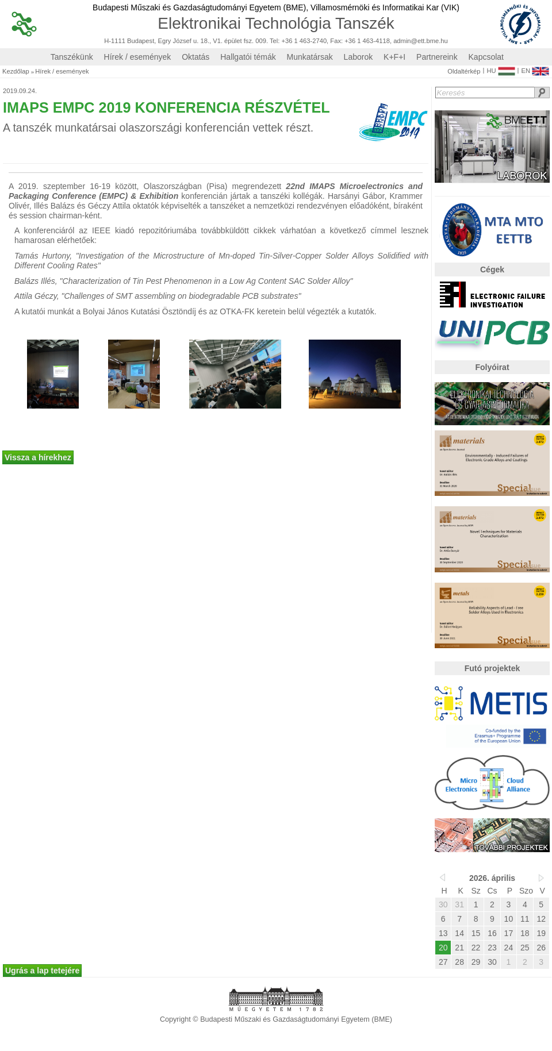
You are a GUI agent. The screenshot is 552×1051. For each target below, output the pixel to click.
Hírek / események (137, 56)
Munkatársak (310, 56)
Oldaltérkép (463, 71)
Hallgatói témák (248, 56)
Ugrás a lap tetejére (42, 970)
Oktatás (195, 56)
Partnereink (437, 56)
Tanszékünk (72, 56)
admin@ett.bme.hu (420, 41)
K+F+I (394, 56)
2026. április (492, 878)
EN (535, 68)
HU (500, 68)
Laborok (358, 56)
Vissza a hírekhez (38, 457)
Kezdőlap (15, 71)
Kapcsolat (486, 56)
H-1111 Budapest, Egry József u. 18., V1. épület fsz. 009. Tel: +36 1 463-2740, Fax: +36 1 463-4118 (247, 41)
